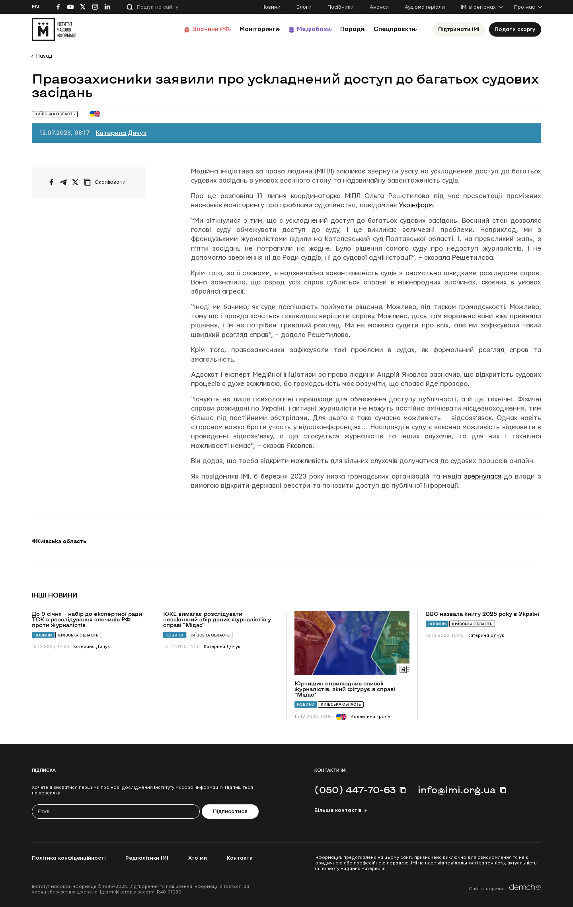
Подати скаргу (515, 29)
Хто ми (197, 858)
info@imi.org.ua (457, 789)
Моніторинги (238, 29)
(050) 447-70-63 (355, 789)
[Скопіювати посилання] (107, 182)
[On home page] (54, 29)
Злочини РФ (185, 29)
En (35, 7)
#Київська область (59, 541)
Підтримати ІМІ (458, 29)
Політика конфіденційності (68, 858)
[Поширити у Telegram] (63, 182)
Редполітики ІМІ (146, 858)
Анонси (379, 7)
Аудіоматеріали (425, 7)
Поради (343, 29)
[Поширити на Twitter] (75, 182)
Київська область (78, 635)
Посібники (340, 7)
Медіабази (298, 29)
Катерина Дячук (121, 133)
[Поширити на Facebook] (51, 182)
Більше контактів (337, 810)
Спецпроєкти (391, 29)
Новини (271, 7)
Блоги (304, 7)
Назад (44, 56)
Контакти (240, 858)
